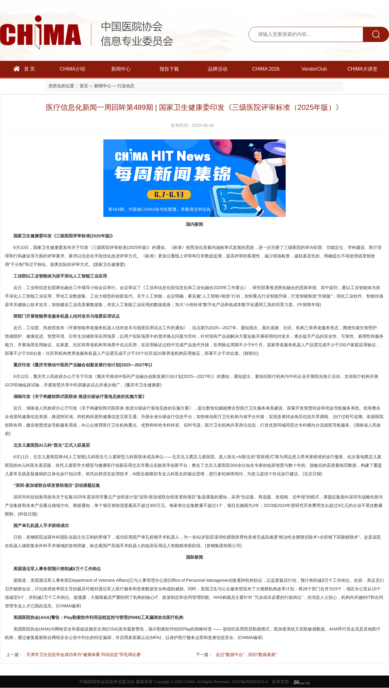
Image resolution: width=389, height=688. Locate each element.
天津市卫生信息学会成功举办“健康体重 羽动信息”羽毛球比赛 (83, 654)
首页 (84, 86)
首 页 (24, 69)
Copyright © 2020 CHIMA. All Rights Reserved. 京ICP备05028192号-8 (211, 682)
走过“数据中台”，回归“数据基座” (246, 654)
